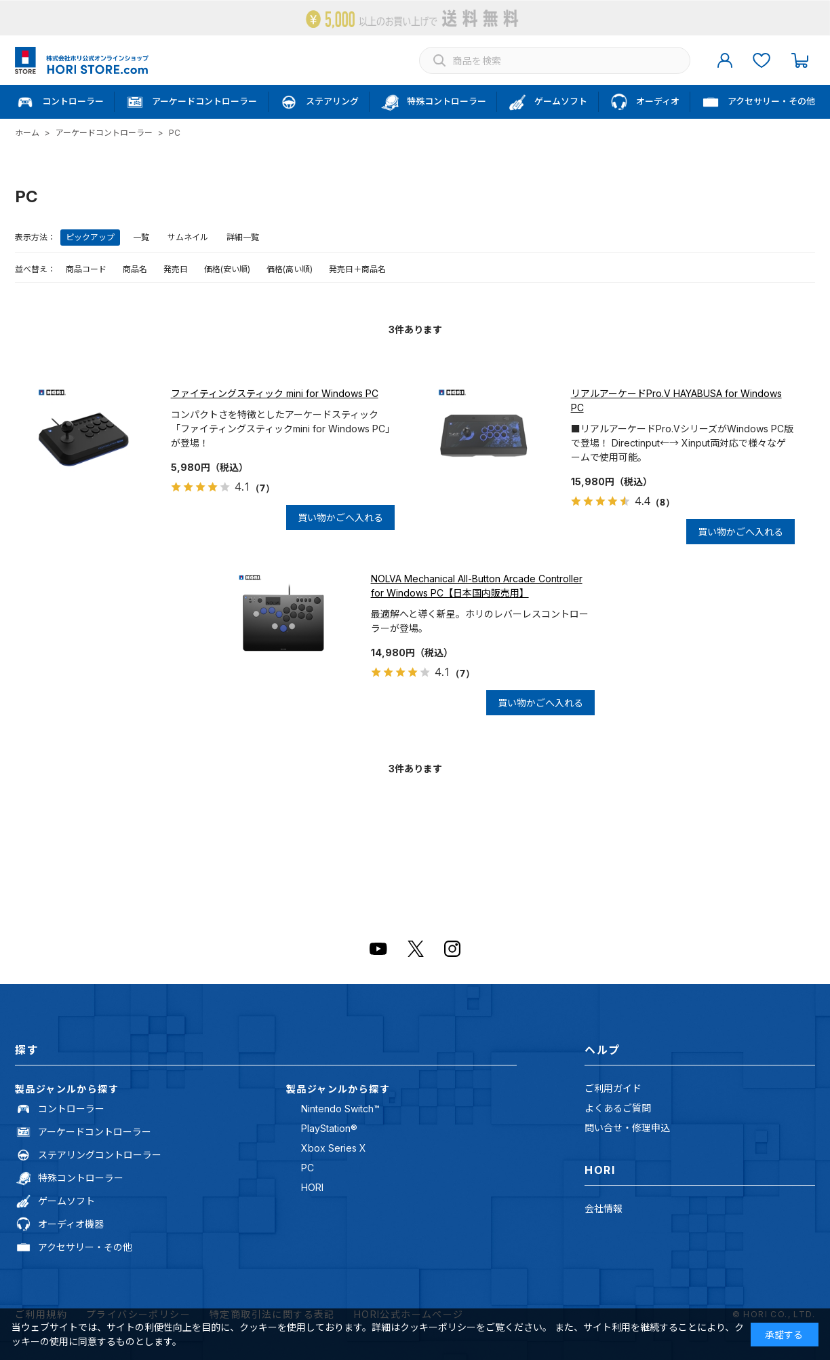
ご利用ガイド (613, 1088)
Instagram (452, 949)
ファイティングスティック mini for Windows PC (274, 393)
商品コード (86, 269)
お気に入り (761, 60)
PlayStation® (329, 1128)
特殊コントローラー (80, 1178)
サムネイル (187, 237)
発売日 (175, 269)
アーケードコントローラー (94, 1131)
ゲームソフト (66, 1201)
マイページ (724, 60)
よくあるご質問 (618, 1108)
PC (307, 1167)
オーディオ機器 (71, 1224)
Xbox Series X (333, 1148)
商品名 (135, 269)
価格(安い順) (227, 269)
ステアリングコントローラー (99, 1154)
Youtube (378, 949)
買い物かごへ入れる (340, 517)
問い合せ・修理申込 (627, 1127)
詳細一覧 (242, 237)
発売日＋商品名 (357, 269)
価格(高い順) (289, 269)
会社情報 (603, 1208)
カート (799, 60)
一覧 (141, 237)
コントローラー (71, 1108)
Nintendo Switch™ (340, 1108)
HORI (312, 1187)
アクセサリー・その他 (85, 1247)
